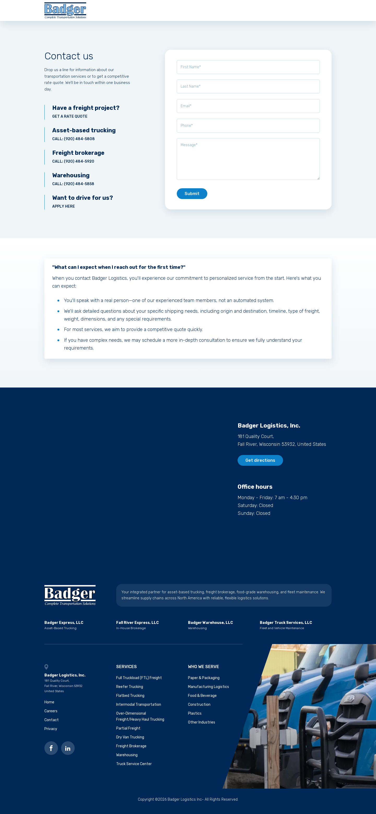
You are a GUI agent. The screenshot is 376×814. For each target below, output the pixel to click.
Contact (255, 11)
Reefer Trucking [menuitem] (129, 690)
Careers (227, 11)
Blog (278, 11)
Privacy (50, 732)
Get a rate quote (87, 115)
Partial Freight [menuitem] (128, 732)
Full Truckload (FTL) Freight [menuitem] (139, 681)
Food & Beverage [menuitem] (202, 699)
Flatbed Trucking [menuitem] (130, 699)
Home (49, 706)
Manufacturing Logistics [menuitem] (208, 690)
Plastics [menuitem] (195, 717)
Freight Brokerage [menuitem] (131, 750)
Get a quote (312, 11)
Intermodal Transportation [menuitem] (138, 708)
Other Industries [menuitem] (201, 726)
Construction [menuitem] (199, 708)
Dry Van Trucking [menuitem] (130, 741)
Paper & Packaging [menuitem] (204, 681)
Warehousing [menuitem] (127, 759)
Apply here (87, 205)
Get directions (260, 464)
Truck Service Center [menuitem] (134, 768)
